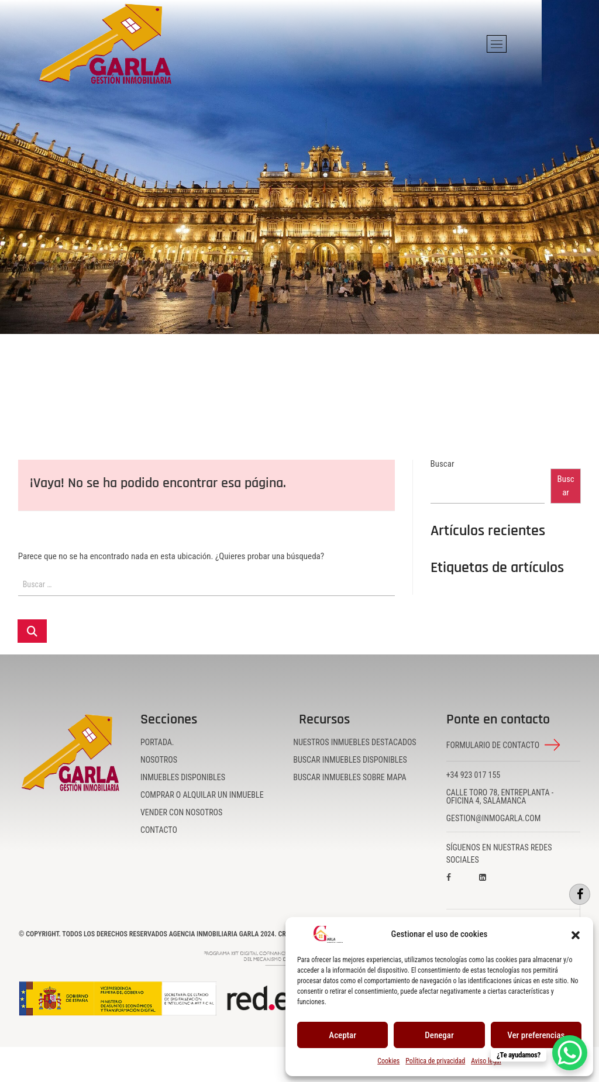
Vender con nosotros (181, 812)
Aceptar (342, 1035)
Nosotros (158, 759)
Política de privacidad (435, 1061)
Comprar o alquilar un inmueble (202, 795)
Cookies (388, 1061)
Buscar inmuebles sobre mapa (349, 777)
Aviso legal (486, 1061)
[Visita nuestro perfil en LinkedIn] (493, 885)
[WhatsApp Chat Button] (569, 1052)
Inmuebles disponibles (182, 777)
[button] (575, 934)
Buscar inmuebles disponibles (350, 759)
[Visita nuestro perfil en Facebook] (460, 885)
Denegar (439, 1035)
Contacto (158, 830)
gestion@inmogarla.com (493, 818)
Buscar (443, 464)
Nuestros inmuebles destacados (354, 742)
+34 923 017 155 (473, 775)
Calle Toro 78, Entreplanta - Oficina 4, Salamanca (500, 796)
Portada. (157, 742)
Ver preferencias (535, 1035)
